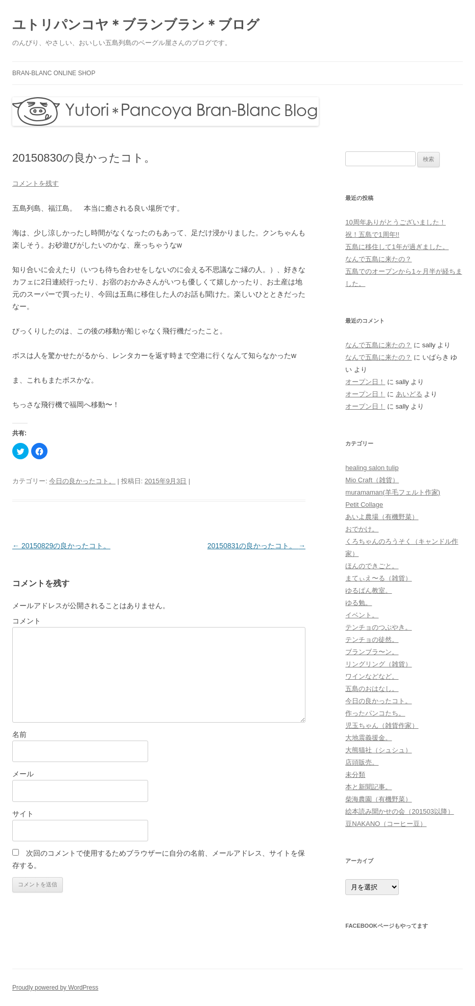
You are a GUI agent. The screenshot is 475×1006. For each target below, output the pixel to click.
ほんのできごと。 (371, 566)
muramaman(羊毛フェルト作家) (392, 492)
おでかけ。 (361, 529)
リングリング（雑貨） (378, 664)
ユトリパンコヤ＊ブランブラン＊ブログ (135, 24)
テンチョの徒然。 (371, 639)
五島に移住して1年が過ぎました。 (396, 247)
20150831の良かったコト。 (256, 546)
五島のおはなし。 (371, 688)
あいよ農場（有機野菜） (381, 517)
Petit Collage (364, 504)
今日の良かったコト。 (82, 481)
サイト (23, 814)
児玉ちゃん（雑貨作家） (381, 725)
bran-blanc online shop (54, 73)
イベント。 (361, 615)
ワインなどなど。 (371, 676)
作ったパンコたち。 (375, 713)
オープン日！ (365, 382)
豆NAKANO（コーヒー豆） (385, 824)
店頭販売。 (361, 762)
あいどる (409, 394)
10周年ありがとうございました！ (395, 222)
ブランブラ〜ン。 (371, 652)
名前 (19, 734)
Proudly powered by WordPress (55, 987)
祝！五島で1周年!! (372, 234)
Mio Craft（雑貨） (372, 480)
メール (23, 774)
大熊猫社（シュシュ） (378, 750)
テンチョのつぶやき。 (378, 627)
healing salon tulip (371, 468)
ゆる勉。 (358, 603)
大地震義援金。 (368, 738)
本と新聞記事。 (368, 787)
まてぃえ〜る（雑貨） (378, 578)
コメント (26, 621)
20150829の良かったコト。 (61, 546)
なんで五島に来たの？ (378, 259)
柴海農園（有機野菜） (378, 799)
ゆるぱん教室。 (368, 590)
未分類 (355, 774)
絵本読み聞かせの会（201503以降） (399, 811)
